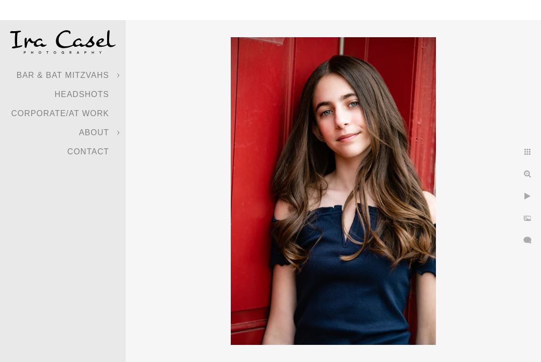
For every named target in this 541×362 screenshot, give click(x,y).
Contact (88, 151)
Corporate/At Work (60, 113)
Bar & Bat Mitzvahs (63, 75)
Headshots (81, 94)
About (94, 132)
